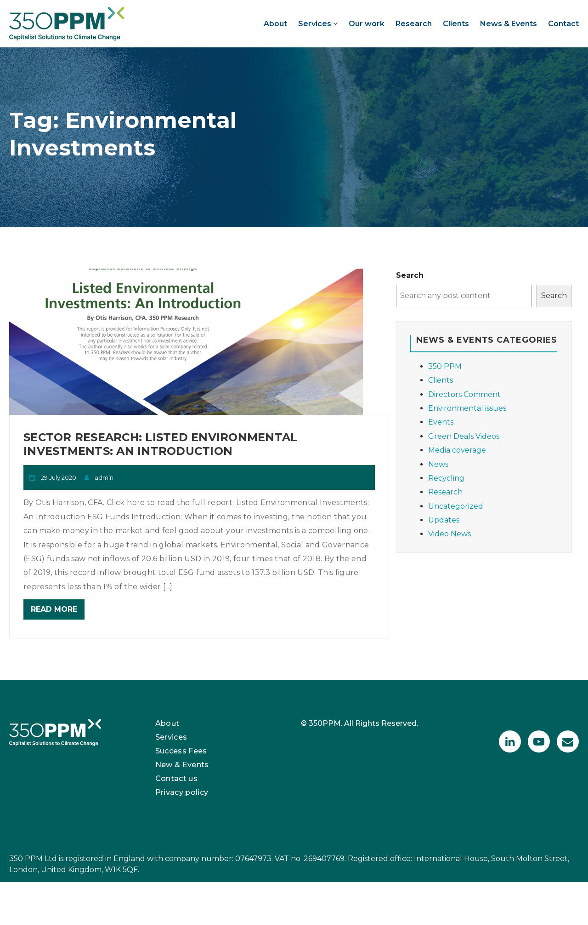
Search (410, 275)
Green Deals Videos (463, 436)
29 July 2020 (58, 477)
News (438, 464)
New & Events (182, 764)
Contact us (176, 778)
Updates (443, 520)
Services (318, 23)
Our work (366, 23)
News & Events (508, 23)
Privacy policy (182, 792)
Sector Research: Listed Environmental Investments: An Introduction (160, 444)
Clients (456, 23)
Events (440, 422)
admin (104, 477)
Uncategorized (455, 506)
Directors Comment (464, 394)
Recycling (446, 478)
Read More (54, 609)
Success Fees (181, 751)
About (275, 23)
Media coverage (457, 450)
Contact (563, 23)
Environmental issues (467, 408)
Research (414, 23)
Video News (449, 533)
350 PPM (445, 366)
